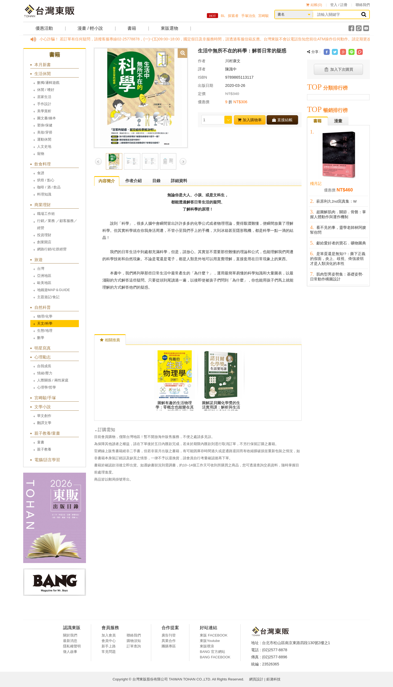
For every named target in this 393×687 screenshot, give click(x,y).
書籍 (131, 28)
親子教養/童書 (47, 433)
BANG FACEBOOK (215, 657)
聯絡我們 (363, 5)
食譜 (40, 173)
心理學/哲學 (46, 387)
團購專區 (169, 646)
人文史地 (44, 146)
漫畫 (338, 121)
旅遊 (38, 259)
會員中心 (109, 641)
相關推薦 (110, 340)
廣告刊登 (169, 635)
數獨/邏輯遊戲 (48, 83)
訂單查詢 (134, 646)
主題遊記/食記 (48, 297)
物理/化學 (44, 316)
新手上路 (109, 646)
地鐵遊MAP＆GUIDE (53, 290)
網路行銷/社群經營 (52, 249)
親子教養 (44, 449)
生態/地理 (44, 330)
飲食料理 (42, 164)
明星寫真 (42, 348)
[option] (140, 97)
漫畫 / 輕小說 (90, 28)
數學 (40, 338)
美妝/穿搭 (44, 132)
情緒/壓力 (44, 373)
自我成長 (44, 366)
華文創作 (44, 416)
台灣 (40, 268)
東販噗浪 (207, 646)
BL (223, 16)
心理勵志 (42, 357)
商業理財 (42, 204)
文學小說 (42, 406)
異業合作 (169, 641)
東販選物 (169, 28)
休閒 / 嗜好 (45, 90)
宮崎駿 (263, 16)
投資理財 (44, 235)
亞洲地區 (44, 276)
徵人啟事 (70, 652)
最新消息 (70, 641)
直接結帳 (282, 120)
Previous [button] (98, 161)
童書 (40, 442)
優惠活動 (44, 28)
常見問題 (109, 652)
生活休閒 (42, 73)
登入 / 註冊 (338, 5)
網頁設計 (256, 679)
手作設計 (44, 104)
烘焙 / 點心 (45, 180)
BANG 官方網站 (212, 652)
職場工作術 (46, 214)
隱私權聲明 (72, 646)
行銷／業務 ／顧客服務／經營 (57, 224)
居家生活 (44, 97)
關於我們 (70, 635)
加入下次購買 (338, 69)
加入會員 (109, 635)
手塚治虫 (248, 16)
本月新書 (42, 64)
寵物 (40, 154)
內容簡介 (107, 181)
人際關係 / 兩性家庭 (53, 380)
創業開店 (44, 242)
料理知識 (44, 194)
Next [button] (183, 161)
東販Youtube (210, 641)
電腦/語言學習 (47, 459)
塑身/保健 (44, 125)
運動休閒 (44, 139)
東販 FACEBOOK (213, 635)
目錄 (156, 180)
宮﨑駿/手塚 (45, 397)
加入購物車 (250, 120)
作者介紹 (133, 180)
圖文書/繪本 (46, 118)
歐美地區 (44, 283)
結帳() (314, 5)
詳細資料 (179, 180)
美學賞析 (44, 111)
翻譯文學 (44, 423)
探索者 (233, 16)
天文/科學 (44, 323)
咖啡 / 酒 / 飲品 (49, 187)
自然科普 (42, 307)
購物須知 (134, 641)
